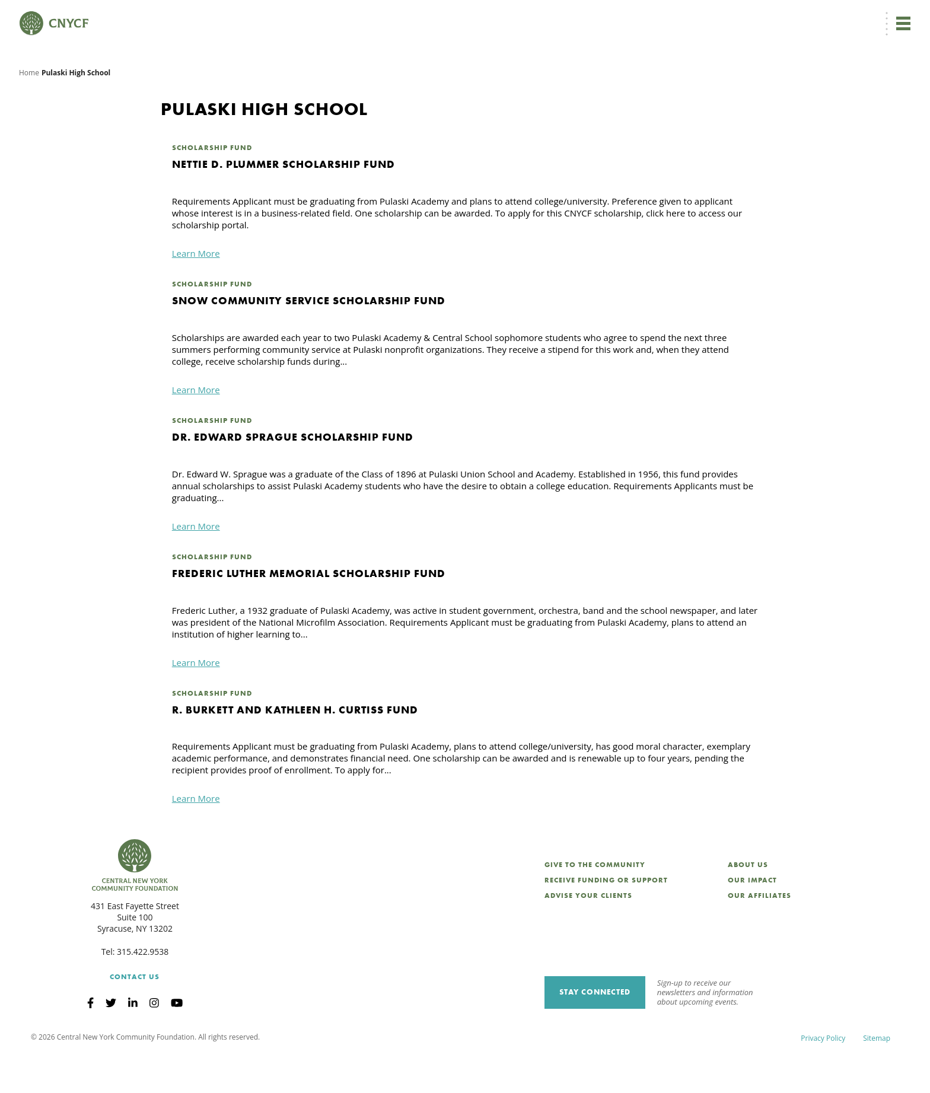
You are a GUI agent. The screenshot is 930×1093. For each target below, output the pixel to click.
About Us (748, 902)
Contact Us (135, 1014)
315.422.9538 (142, 989)
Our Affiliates (759, 932)
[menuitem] (564, 16)
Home (29, 109)
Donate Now (509, 15)
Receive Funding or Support (606, 917)
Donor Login (612, 16)
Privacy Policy (823, 1075)
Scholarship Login (734, 16)
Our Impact (752, 917)
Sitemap (876, 1075)
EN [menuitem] (566, 16)
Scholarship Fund (212, 185)
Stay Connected (594, 1029)
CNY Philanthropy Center (817, 16)
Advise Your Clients (588, 932)
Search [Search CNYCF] (890, 15)
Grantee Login (668, 16)
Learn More (196, 291)
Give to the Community (594, 902)
